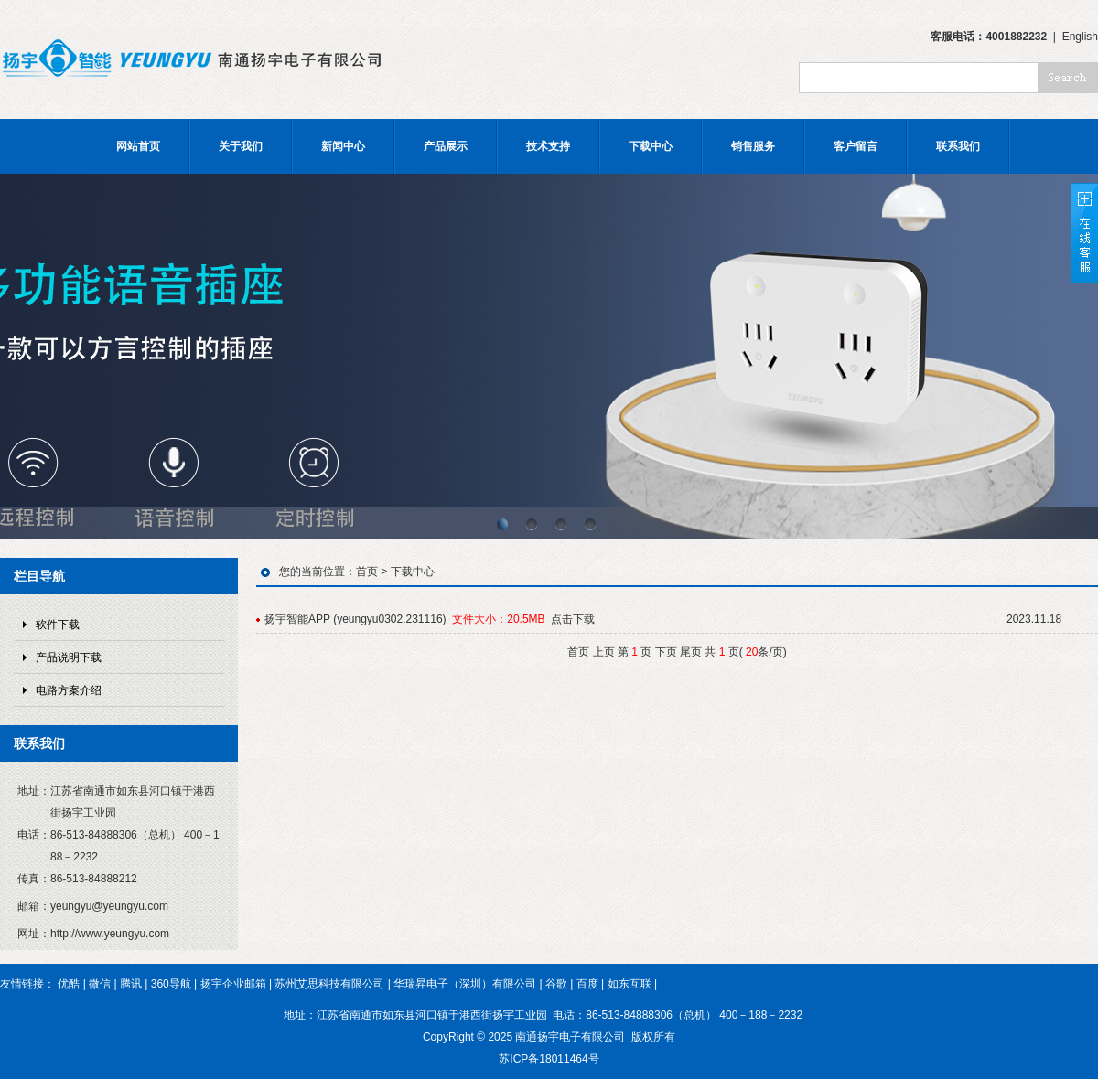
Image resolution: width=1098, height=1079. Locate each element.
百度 (587, 984)
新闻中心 (343, 146)
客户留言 (855, 146)
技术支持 (548, 146)
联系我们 (958, 146)
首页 (367, 571)
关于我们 (241, 146)
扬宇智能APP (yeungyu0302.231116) (355, 619)
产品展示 (446, 146)
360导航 (171, 984)
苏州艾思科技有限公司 (329, 984)
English (1080, 36)
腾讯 (131, 984)
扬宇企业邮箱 (233, 984)
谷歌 (556, 984)
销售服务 (753, 146)
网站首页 (138, 146)
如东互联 (629, 984)
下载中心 (651, 146)
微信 (100, 984)
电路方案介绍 (69, 690)
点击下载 (573, 619)
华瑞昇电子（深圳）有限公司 (464, 984)
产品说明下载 (69, 657)
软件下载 (58, 624)
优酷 (69, 984)
